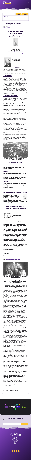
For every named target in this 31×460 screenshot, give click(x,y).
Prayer (15, 441)
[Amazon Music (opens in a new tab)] (18, 407)
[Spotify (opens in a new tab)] (15, 409)
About (15, 437)
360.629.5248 (15, 448)
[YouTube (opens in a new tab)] (15, 451)
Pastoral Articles (6, 27)
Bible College (15, 440)
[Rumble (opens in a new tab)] (17, 451)
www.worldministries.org (17, 53)
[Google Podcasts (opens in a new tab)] (22, 404)
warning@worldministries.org (16, 51)
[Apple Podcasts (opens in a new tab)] (9, 404)
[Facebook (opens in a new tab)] (12, 451)
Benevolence (15, 438)
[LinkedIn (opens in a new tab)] (19, 451)
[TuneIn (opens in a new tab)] (16, 404)
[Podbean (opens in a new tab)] (24, 407)
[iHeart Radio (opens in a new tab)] (12, 407)
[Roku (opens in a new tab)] (6, 407)
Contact (15, 442)
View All (25, 14)
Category (6, 18)
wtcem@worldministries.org (13, 259)
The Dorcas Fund (15, 439)
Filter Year (6, 16)
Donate (15, 443)
